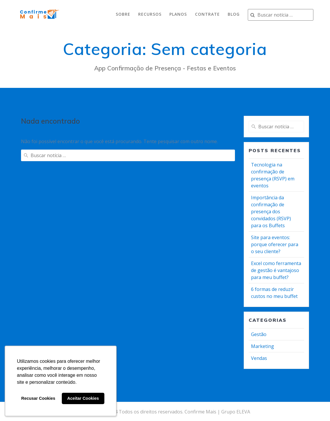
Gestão (258, 334)
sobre (123, 14)
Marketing (262, 346)
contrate (207, 14)
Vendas (259, 358)
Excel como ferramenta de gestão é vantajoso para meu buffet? (276, 270)
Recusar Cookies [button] (38, 398)
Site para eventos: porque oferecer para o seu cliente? (274, 244)
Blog (234, 14)
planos (178, 14)
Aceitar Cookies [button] (83, 398)
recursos (150, 14)
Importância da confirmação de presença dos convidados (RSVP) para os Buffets (271, 211)
